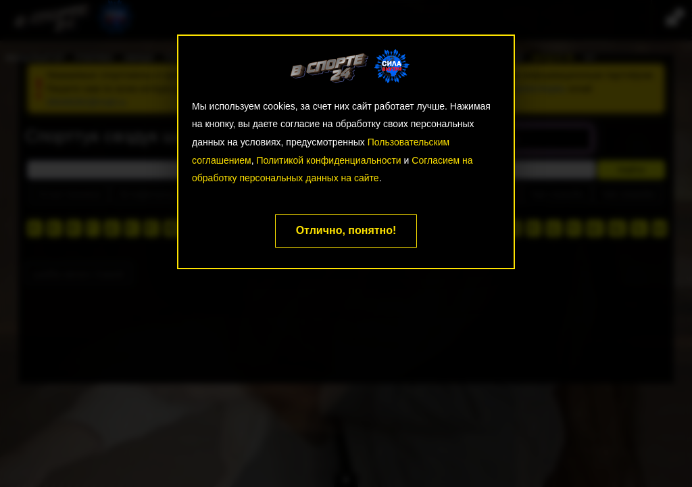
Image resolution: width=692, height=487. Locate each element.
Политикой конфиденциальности (328, 160)
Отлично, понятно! (346, 230)
